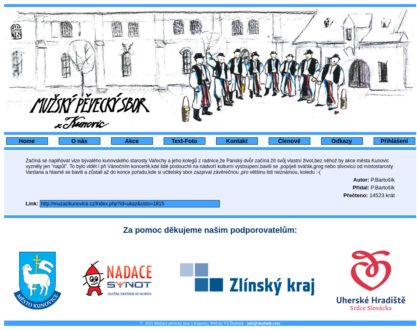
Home (27, 141)
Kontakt (236, 141)
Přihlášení (394, 141)
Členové (289, 141)
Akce (132, 141)
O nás (79, 141)
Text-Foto (184, 141)
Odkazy (342, 141)
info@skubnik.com (263, 323)
